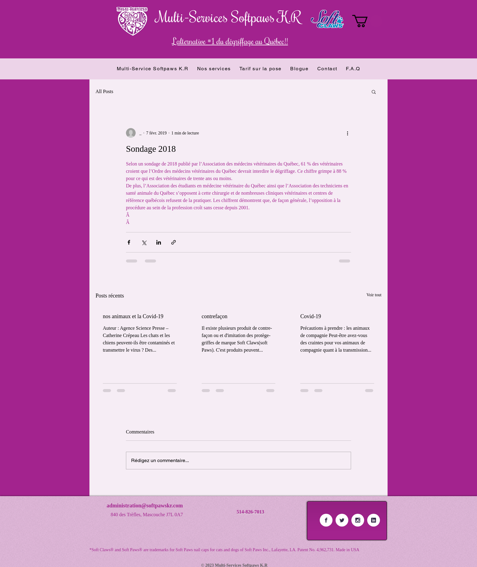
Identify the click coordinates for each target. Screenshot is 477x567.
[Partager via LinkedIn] (159, 242)
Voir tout (374, 295)
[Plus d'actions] (347, 133)
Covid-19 (310, 316)
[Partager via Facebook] (129, 242)
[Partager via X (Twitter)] (144, 242)
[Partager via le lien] (173, 242)
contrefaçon (215, 316)
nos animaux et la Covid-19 (133, 316)
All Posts (104, 91)
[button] (367, 21)
